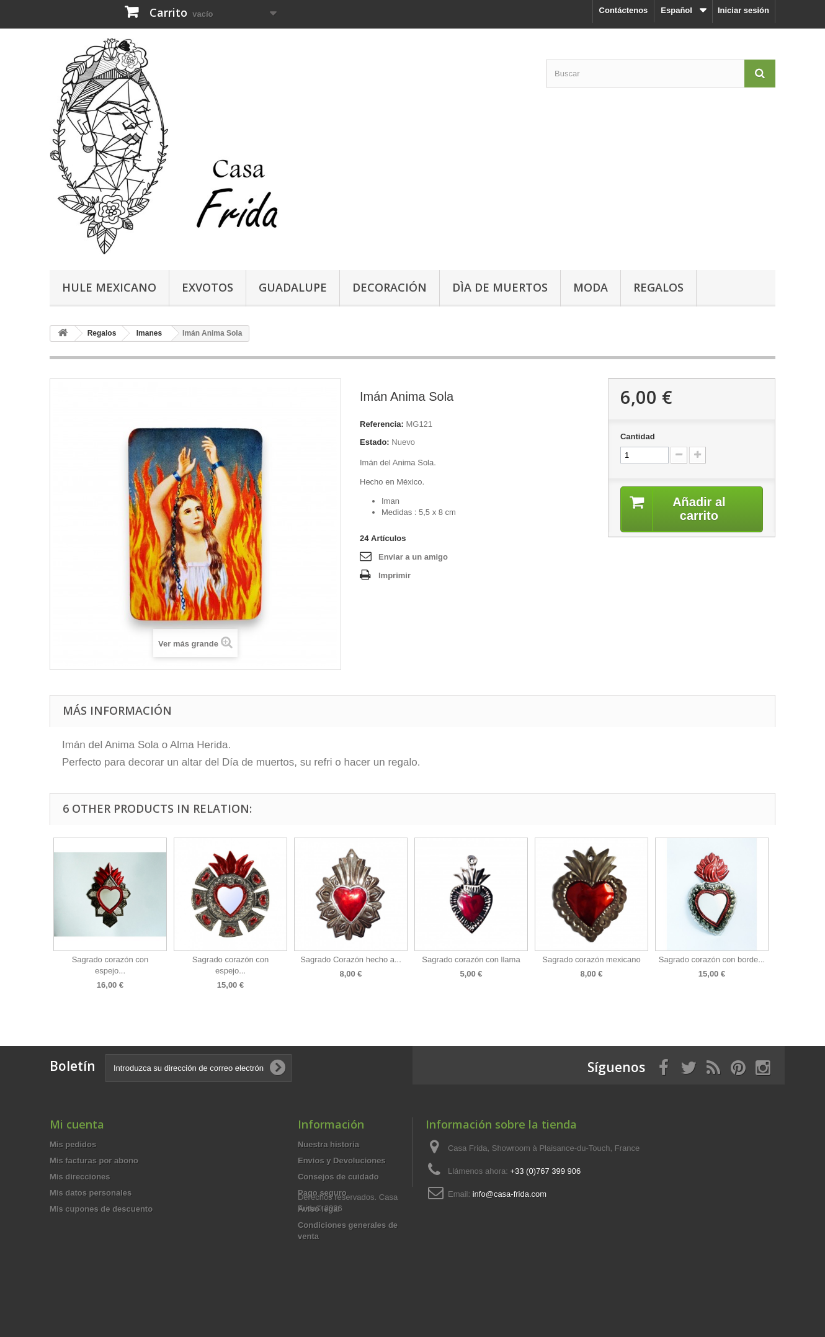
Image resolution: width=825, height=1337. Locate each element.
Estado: (375, 442)
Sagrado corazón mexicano (591, 959)
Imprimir (394, 575)
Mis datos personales (91, 1192)
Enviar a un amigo (413, 556)
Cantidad (637, 436)
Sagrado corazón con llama (471, 959)
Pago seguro (322, 1192)
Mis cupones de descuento (101, 1209)
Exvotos (207, 287)
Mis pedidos (73, 1144)
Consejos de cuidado (338, 1176)
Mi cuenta (77, 1124)
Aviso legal (319, 1209)
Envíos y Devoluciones (342, 1160)
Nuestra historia (328, 1144)
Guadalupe (293, 287)
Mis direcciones (80, 1176)
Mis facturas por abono (94, 1160)
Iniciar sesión (743, 10)
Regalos (658, 287)
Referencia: (382, 424)
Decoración (389, 287)
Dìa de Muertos (500, 287)
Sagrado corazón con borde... (712, 959)
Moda (590, 287)
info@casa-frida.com (509, 1194)
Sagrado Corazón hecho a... (350, 959)
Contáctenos (623, 10)
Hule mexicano (109, 287)
